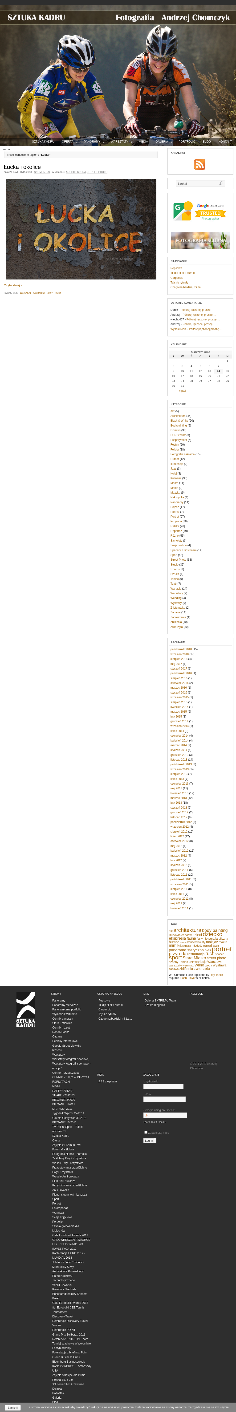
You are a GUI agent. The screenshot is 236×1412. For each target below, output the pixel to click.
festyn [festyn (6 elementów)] (200, 938)
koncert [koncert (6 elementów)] (191, 942)
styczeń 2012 (179, 865)
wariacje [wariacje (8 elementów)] (201, 962)
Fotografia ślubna (63, 1149)
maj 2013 (176, 788)
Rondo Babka (60, 1032)
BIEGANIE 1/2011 (63, 1104)
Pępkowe (176, 268)
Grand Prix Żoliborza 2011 (68, 1334)
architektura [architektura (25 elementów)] (187, 930)
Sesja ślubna (179, 545)
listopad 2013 (179, 759)
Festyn (175, 444)
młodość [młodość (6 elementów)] (197, 945)
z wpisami (108, 1081)
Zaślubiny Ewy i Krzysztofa (69, 1158)
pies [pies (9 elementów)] (208, 950)
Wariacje (176, 588)
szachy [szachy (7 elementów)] (173, 962)
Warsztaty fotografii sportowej (70, 1059)
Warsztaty (122, 142)
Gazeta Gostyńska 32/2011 (69, 1118)
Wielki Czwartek (62, 1285)
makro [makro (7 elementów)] (223, 942)
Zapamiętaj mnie (156, 1132)
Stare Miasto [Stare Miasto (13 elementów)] (194, 958)
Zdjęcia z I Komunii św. (66, 1145)
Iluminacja (177, 464)
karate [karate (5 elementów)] (183, 942)
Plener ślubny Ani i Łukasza (69, 1194)
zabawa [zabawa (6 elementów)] (174, 969)
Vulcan (56, 1325)
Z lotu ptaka (178, 607)
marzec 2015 (179, 711)
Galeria (163, 142)
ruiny (50, 293)
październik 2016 (181, 673)
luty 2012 (176, 860)
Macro (174, 483)
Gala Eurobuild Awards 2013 (70, 1302)
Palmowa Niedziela (64, 1289)
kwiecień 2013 (179, 793)
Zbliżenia (176, 622)
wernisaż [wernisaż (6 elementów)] (188, 965)
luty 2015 (176, 716)
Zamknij (13, 1407)
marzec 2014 (179, 745)
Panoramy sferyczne (65, 1005)
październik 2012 (181, 822)
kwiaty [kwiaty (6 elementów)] (201, 942)
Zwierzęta (177, 627)
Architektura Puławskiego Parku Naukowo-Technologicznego (68, 1276)
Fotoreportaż (60, 1208)
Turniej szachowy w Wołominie (71, 1343)
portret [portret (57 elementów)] (222, 949)
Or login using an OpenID (164, 1113)
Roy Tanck (216, 975)
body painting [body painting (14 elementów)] (215, 930)
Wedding (176, 598)
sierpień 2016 (179, 678)
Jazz (173, 468)
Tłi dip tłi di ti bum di (183, 273)
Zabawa (176, 612)
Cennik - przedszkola (65, 1072)
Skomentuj (42, 172)
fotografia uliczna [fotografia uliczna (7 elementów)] (216, 938)
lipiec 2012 (177, 836)
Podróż (175, 512)
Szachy (175, 569)
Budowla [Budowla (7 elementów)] (175, 935)
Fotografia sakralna (183, 454)
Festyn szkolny (61, 1348)
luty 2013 (176, 802)
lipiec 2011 (177, 894)
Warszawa (25, 293)
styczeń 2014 (179, 750)
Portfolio (187, 141)
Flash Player (188, 978)
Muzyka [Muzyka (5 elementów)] (186, 945)
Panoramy (94, 142)
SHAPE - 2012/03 (63, 1095)
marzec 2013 (179, 798)
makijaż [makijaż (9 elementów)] (212, 942)
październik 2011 (181, 879)
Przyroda (176, 521)
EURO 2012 (178, 435)
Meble (174, 488)
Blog (207, 141)
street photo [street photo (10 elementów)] (216, 958)
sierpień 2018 (179, 659)
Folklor (175, 449)
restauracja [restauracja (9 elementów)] (195, 954)
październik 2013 (181, 764)
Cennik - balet (61, 1027)
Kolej (174, 473)
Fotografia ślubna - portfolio (69, 1154)
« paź (182, 390)
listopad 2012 (179, 817)
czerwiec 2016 (180, 683)
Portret (175, 516)
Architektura (76, 172)
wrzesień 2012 (180, 826)
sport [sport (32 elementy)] (175, 957)
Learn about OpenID (155, 1122)
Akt (173, 411)
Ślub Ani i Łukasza (63, 1181)
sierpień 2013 (179, 774)
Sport (174, 555)
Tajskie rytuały (179, 282)
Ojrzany (57, 1036)
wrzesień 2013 (180, 769)
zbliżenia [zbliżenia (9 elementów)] (186, 969)
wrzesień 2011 (180, 884)
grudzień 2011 (179, 870)
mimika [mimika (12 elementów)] (175, 945)
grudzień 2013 (179, 755)
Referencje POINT (63, 1330)
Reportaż (176, 531)
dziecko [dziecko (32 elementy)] (212, 934)
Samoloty (176, 540)
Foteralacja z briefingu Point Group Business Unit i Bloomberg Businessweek (69, 1357)
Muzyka (175, 492)
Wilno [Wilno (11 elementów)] (199, 965)
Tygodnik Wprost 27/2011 (68, 1113)
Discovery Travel (62, 1316)
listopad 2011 (179, 874)
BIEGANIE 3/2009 (63, 1099)
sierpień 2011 (179, 889)
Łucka (58, 293)
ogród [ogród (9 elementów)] (207, 945)
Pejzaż (175, 507)
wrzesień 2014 (180, 726)
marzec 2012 (179, 855)
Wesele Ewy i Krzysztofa (67, 1163)
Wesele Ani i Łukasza (65, 1176)
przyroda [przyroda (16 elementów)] (178, 953)
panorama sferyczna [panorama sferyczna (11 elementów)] (186, 950)
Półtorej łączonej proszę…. (197, 309)
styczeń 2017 (179, 668)
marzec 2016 (179, 687)
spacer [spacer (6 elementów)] (219, 954)
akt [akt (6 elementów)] (171, 931)
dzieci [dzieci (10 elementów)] (197, 935)
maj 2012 (176, 846)
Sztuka (175, 574)
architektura (39, 293)
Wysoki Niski (179, 329)
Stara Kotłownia (62, 1023)
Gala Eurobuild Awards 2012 (70, 1235)
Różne (175, 535)
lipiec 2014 (177, 731)
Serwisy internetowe (64, 1041)
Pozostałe (58, 1393)
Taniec (175, 579)
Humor (175, 459)
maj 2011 (176, 903)
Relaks (175, 526)
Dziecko (176, 430)
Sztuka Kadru (60, 1135)
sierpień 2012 (179, 831)
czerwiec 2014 (180, 735)
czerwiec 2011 (180, 898)
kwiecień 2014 (179, 740)
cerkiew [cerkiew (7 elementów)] (186, 935)
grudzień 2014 (179, 721)
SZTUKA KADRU (43, 141)
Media (143, 141)
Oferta (70, 142)
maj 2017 (176, 664)
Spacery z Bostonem (184, 550)
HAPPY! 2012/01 (63, 1091)
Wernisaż (58, 1212)
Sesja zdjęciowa (62, 1217)
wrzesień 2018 (180, 654)
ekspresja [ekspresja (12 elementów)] (177, 938)
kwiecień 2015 (179, 707)
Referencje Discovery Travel (70, 1321)
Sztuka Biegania (155, 1005)
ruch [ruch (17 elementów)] (210, 953)
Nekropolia (177, 497)
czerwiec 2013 (180, 783)
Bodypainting (179, 425)
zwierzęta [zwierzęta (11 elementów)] (202, 968)
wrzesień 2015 (180, 697)
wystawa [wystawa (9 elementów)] (219, 965)
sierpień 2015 (179, 702)
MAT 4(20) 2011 (62, 1108)
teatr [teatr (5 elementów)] (191, 962)
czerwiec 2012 (180, 841)
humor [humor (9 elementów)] (174, 942)
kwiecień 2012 (179, 850)
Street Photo (97, 172)
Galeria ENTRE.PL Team (160, 1000)
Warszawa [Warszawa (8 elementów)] (214, 962)
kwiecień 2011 (179, 908)
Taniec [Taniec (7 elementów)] (183, 962)
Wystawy (176, 603)
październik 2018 (181, 649)
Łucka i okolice (22, 167)
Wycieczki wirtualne (64, 1014)
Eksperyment (179, 440)
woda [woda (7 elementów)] (208, 965)
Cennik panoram (62, 1018)
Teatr (174, 583)
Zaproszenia (178, 617)
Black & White (179, 420)
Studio (175, 564)
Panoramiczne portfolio (66, 1009)
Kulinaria (176, 478)
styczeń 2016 (179, 692)
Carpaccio (177, 277)
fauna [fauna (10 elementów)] (191, 938)
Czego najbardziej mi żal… (187, 287)
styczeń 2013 (179, 807)
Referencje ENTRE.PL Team (70, 1339)
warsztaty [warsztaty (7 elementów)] (175, 965)
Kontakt (225, 141)
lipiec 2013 (177, 779)
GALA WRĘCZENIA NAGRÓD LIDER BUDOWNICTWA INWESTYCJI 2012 (71, 1244)
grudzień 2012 (179, 812)
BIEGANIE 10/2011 (64, 1122)
